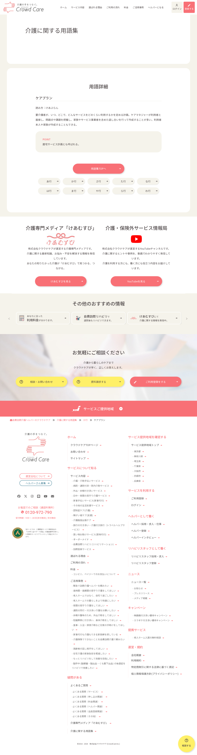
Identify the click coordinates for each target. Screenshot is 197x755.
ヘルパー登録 (138, 530)
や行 (98, 191)
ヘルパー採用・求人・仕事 (146, 524)
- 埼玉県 (137, 461)
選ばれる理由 (75, 5)
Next (187, 318)
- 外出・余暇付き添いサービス (87, 490)
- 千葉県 (137, 466)
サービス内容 (57, 5)
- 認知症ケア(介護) (81, 510)
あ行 (49, 181)
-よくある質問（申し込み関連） (88, 696)
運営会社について (36, 476)
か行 (73, 181)
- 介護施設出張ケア (81, 520)
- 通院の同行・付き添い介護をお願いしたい (94, 610)
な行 (148, 181)
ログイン (163, 5)
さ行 (98, 181)
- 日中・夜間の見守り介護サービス (89, 495)
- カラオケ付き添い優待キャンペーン (151, 620)
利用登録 (185, 5)
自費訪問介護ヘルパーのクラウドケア (30, 420)
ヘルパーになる (135, 5)
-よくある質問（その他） (84, 716)
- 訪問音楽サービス (81, 549)
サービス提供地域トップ (145, 445)
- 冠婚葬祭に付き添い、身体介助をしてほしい (95, 620)
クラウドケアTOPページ (84, 445)
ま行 (73, 191)
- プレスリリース (141, 593)
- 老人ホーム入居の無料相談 (147, 637)
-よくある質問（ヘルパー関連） (88, 706)
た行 (123, 181)
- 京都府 (137, 476)
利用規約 (136, 660)
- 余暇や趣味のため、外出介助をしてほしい (94, 615)
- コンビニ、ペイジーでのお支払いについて (94, 574)
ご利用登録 (137, 498)
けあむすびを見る (61, 281)
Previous (9, 318)
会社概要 (136, 655)
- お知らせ (138, 588)
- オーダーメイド (80, 539)
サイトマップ (78, 458)
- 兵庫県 (137, 481)
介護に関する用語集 (67, 420)
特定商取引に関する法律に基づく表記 (152, 667)
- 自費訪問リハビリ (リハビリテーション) (93, 544)
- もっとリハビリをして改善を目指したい (93, 658)
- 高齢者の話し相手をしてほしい (88, 648)
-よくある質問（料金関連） (86, 701)
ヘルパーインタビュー (143, 537)
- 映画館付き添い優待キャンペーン (150, 615)
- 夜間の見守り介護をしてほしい (88, 605)
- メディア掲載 (140, 598)
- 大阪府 (137, 471)
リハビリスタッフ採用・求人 (147, 556)
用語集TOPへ (98, 168)
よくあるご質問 (79, 685)
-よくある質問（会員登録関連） (88, 711)
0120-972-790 (36, 512)
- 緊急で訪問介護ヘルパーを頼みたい (90, 585)
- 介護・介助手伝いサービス (86, 480)
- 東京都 (137, 451)
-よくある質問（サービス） (86, 691)
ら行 (123, 191)
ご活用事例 (117, 5)
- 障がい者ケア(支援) (82, 515)
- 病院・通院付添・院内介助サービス (90, 485)
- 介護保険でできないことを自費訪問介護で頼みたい (98, 639)
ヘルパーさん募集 (36, 483)
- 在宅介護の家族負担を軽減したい (89, 653)
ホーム (43, 5)
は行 (49, 191)
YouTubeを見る (136, 281)
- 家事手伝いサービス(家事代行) (88, 500)
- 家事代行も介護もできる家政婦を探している (95, 634)
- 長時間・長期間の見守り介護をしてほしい (94, 590)
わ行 (148, 191)
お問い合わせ (78, 451)
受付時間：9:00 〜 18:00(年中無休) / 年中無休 (36, 517)
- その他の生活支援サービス (86, 505)
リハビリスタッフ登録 (143, 563)
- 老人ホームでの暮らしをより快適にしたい (94, 600)
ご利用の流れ (92, 5)
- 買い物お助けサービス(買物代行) (89, 534)
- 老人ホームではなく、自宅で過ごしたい (93, 595)
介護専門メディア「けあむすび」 (89, 723)
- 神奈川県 (138, 456)
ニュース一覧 (138, 582)
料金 (105, 5)
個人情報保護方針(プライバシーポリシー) (155, 673)
